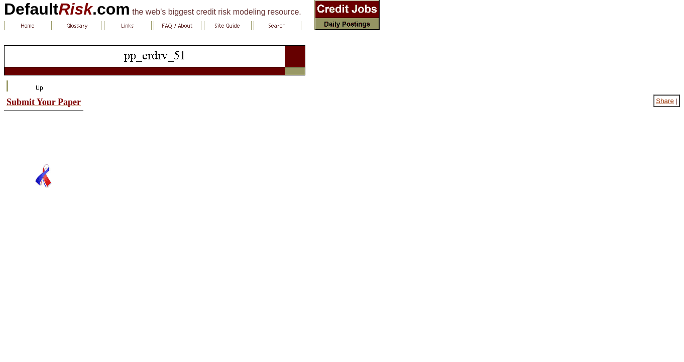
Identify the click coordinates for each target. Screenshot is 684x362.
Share (665, 101)
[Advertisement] (44, 133)
